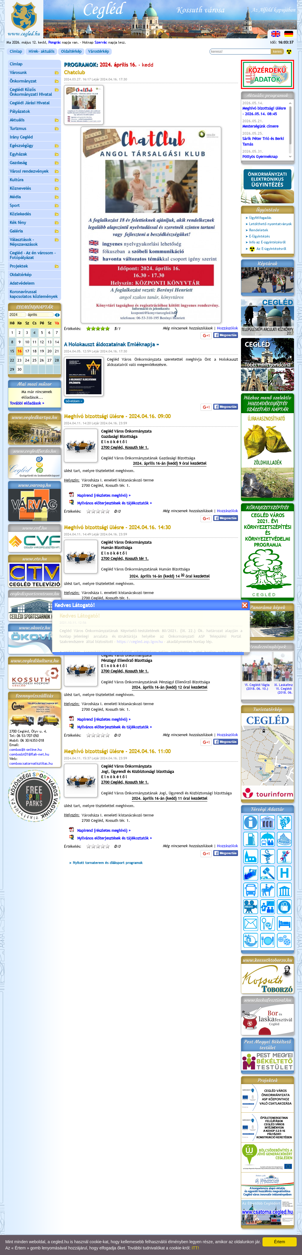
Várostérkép (98, 51)
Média (34, 197)
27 (49, 360)
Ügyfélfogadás (260, 218)
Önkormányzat (34, 81)
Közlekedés (34, 214)
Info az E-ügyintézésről (267, 242)
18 (34, 351)
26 (42, 360)
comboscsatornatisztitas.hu (31, 763)
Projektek (34, 266)
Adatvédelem (22, 283)
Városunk (34, 73)
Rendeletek (258, 230)
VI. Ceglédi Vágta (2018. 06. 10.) (257, 684)
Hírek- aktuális (41, 51)
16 (19, 351)
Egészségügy (34, 146)
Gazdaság (34, 163)
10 (27, 342)
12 (42, 342)
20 (49, 351)
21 (57, 351)
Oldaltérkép (71, 51)
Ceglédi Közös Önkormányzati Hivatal (34, 92)
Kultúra (34, 180)
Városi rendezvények (34, 171)
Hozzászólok (227, 328)
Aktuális (34, 120)
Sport (34, 206)
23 (19, 360)
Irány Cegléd (21, 137)
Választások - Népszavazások (34, 242)
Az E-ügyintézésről (267, 249)
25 (34, 360)
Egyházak (34, 154)
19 (42, 351)
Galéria (34, 231)
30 (19, 369)
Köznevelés (34, 189)
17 (27, 351)
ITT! (195, 1248)
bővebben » (74, 401)
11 (34, 342)
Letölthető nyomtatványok (270, 224)
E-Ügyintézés (259, 236)
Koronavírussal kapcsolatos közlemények (34, 294)
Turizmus (34, 129)
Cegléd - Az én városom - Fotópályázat (33, 255)
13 (49, 342)
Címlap (16, 51)
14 (57, 342)
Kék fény (34, 223)
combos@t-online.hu (25, 750)
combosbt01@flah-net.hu (29, 754)
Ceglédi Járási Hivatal (30, 102)
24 (27, 360)
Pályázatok (20, 111)
